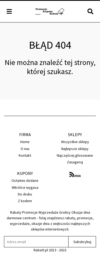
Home (25, 141)
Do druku (25, 194)
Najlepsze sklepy (75, 148)
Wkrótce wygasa (25, 187)
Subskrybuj (82, 241)
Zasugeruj (75, 162)
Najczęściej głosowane (75, 155)
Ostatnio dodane (24, 180)
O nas (25, 148)
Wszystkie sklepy (75, 141)
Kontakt (25, 155)
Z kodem (25, 200)
